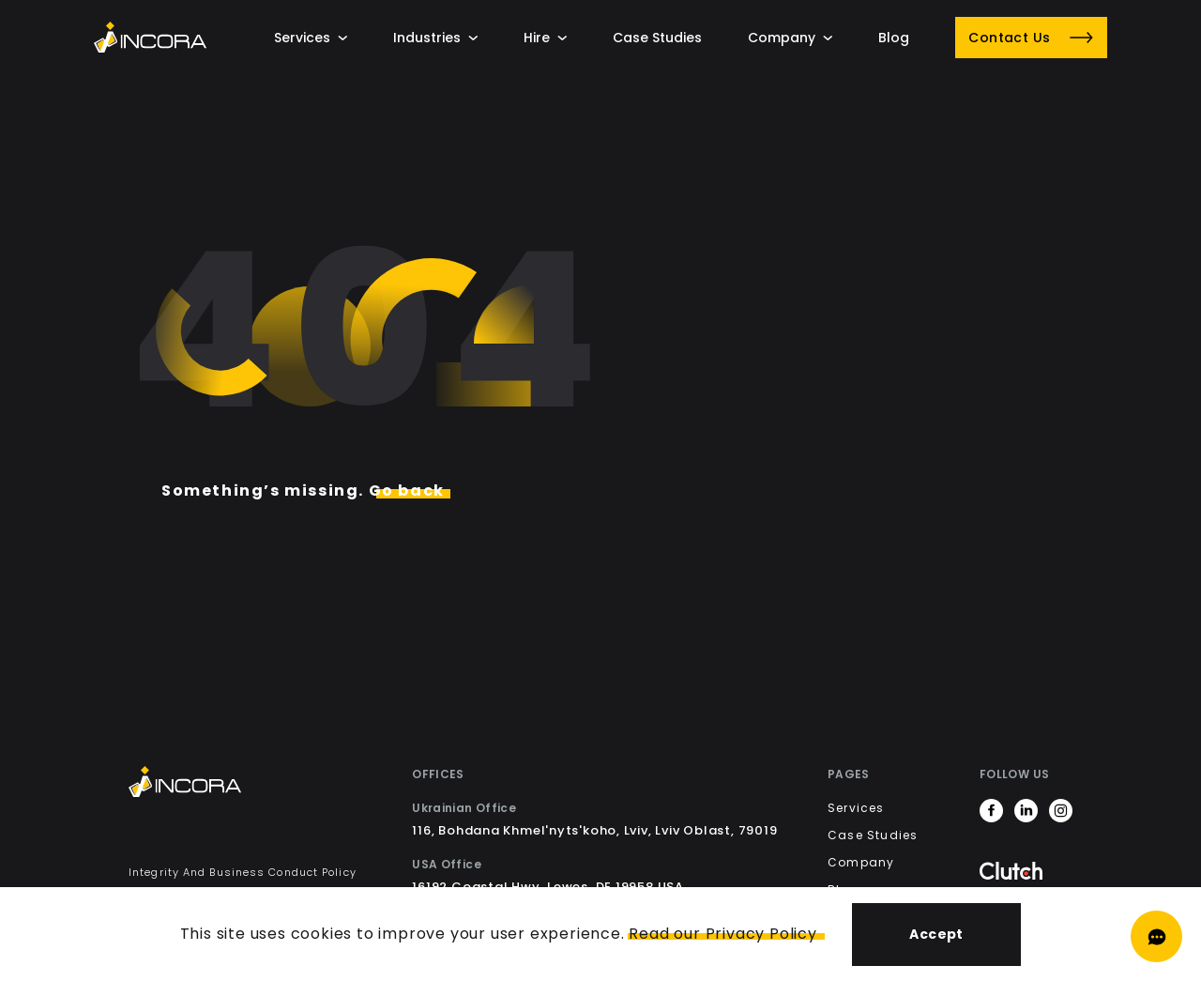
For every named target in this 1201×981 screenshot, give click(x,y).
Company (861, 862)
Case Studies (873, 835)
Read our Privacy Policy (722, 933)
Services (856, 808)
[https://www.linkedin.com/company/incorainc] (1026, 814)
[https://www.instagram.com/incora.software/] (1060, 814)
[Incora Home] (243, 785)
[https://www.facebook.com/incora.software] (991, 814)
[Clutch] (1026, 874)
